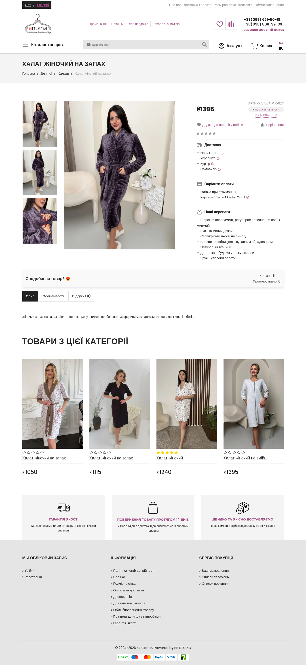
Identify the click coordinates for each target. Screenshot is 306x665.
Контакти (245, 4)
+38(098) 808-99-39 (263, 24)
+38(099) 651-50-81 (262, 19)
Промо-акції (98, 24)
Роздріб (43, 4)
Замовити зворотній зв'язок (264, 30)
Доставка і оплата (197, 4)
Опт (28, 4)
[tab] (30, 296)
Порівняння (272, 124)
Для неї (46, 73)
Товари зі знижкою (166, 24)
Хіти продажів (138, 24)
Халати (63, 73)
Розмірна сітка (225, 4)
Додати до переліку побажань (222, 124)
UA (281, 42)
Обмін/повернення (269, 4)
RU (281, 48)
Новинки (117, 24)
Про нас (175, 4)
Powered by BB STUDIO (172, 647)
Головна (28, 73)
